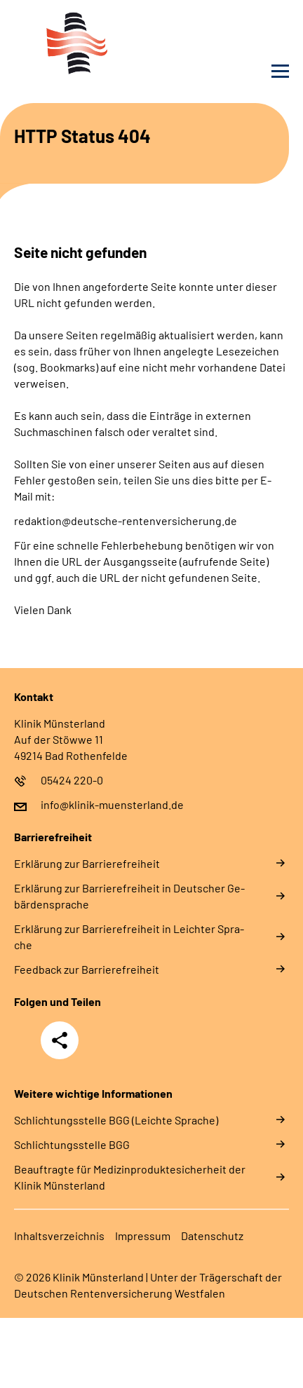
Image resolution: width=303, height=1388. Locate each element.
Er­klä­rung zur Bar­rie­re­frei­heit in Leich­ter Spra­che (129, 936)
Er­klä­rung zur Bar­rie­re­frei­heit (87, 863)
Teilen (59, 1040)
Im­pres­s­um (142, 1235)
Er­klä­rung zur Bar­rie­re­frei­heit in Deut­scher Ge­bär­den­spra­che (129, 896)
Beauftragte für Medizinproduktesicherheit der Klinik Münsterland (129, 1177)
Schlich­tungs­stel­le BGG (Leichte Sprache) (116, 1120)
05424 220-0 (72, 780)
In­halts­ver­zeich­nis (59, 1235)
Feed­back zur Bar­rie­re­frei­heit (86, 969)
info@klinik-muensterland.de (112, 804)
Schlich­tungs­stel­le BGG (72, 1144)
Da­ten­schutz (212, 1235)
